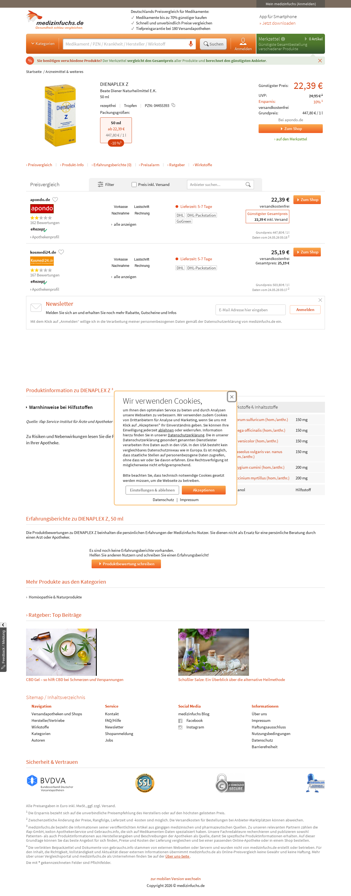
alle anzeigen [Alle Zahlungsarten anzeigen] (124, 224)
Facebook (190, 720)
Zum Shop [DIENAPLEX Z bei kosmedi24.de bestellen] (305, 252)
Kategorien (42, 43)
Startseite (34, 71)
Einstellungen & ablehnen (152, 490)
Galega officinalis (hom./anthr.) (258, 430)
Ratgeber (177, 164)
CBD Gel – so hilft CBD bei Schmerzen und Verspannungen (74, 679)
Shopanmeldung (119, 733)
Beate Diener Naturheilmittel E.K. (128, 90)
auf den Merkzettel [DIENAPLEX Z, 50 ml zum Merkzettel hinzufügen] (291, 139)
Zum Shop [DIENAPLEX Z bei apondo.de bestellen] (305, 199)
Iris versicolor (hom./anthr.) (255, 440)
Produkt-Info (73, 164)
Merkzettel (269, 39)
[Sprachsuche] (191, 44)
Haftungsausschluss (269, 727)
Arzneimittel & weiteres (64, 71)
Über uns (259, 713)
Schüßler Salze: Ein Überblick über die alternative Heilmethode (231, 679)
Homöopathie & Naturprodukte (55, 597)
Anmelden (243, 44)
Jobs (109, 740)
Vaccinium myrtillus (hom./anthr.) (261, 477)
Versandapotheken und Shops (57, 713)
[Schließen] (320, 60)
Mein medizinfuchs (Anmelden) (291, 3)
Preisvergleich (40, 164)
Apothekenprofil (45, 236)
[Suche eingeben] (124, 43)
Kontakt (112, 713)
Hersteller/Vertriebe (48, 720)
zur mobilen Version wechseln (176, 878)
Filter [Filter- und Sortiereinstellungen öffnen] (105, 184)
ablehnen (166, 430)
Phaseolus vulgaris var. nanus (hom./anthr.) (257, 454)
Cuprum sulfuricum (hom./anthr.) (260, 419)
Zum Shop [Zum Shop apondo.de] (280, 128)
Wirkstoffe (203, 164)
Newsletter (114, 727)
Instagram (191, 727)
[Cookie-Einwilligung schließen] (232, 396)
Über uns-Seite (177, 856)
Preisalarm (150, 164)
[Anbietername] (216, 184)
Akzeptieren (203, 490)
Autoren (38, 740)
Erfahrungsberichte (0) (113, 164)
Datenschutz (163, 499)
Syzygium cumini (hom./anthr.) (258, 467)
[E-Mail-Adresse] (251, 309)
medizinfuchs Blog (194, 713)
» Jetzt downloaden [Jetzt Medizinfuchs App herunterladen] (277, 23)
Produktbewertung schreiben (126, 563)
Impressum (189, 499)
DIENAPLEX (112, 84)
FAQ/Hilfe (113, 720)
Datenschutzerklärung (186, 435)
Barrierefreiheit (265, 746)
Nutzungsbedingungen (271, 733)
